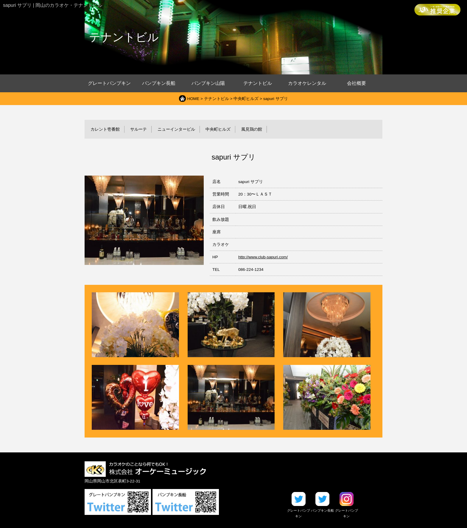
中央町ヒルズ (246, 98)
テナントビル (257, 83)
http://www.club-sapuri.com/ (263, 257)
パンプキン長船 (158, 83)
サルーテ (138, 129)
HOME (193, 98)
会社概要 (356, 83)
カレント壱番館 (105, 129)
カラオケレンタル (307, 83)
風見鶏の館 (251, 129)
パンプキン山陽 (208, 83)
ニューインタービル (176, 129)
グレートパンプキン (109, 83)
